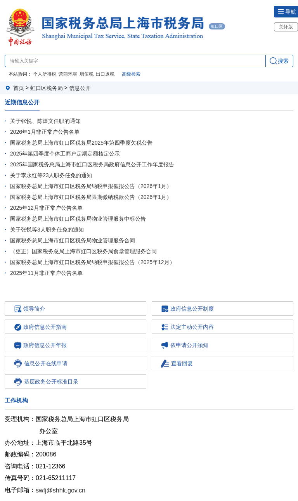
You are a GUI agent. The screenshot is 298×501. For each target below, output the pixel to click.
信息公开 (80, 88)
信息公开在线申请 (41, 363)
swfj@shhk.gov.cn (60, 490)
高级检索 (131, 74)
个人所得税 (44, 74)
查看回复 (177, 363)
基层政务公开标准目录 (46, 382)
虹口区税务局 (46, 88)
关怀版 (286, 26)
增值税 (87, 74)
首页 (18, 88)
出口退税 (105, 74)
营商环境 (68, 74)
